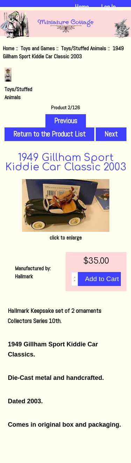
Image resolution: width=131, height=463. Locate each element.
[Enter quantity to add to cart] (74, 279)
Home (82, 7)
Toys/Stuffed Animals (83, 48)
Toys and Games (38, 48)
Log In (108, 7)
